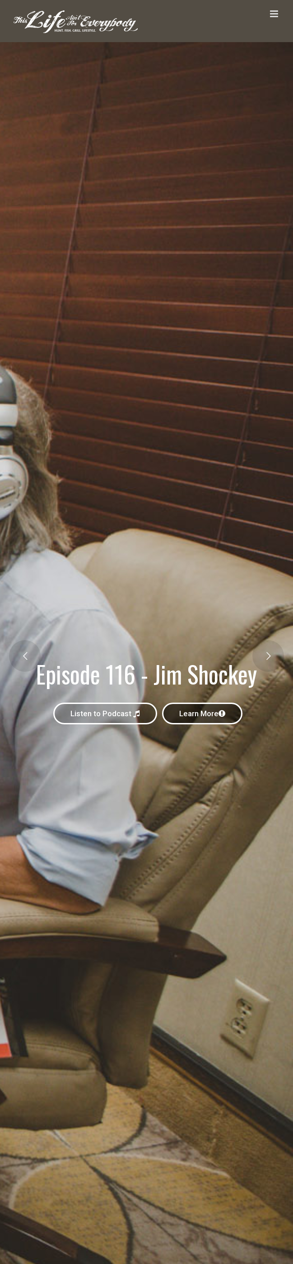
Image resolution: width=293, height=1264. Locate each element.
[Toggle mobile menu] (274, 14)
